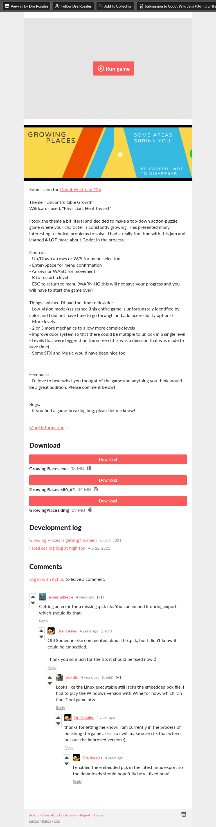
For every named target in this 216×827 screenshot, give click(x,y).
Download (108, 459)
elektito (72, 677)
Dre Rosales (67, 631)
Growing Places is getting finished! (63, 540)
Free (57, 821)
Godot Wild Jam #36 (80, 189)
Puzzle (46, 821)
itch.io (34, 815)
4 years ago (85, 597)
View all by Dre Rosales (59, 815)
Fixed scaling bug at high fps (57, 547)
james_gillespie (61, 597)
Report (85, 815)
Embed (99, 815)
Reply (43, 621)
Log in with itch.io (46, 579)
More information (49, 427)
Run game (114, 68)
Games (34, 821)
